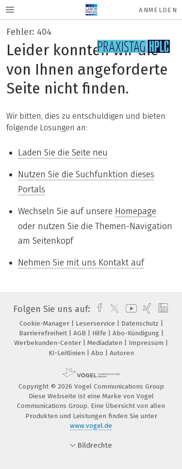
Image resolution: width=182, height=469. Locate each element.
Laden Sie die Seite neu (63, 152)
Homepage (135, 211)
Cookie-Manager (45, 323)
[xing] (145, 309)
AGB (80, 333)
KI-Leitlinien (68, 353)
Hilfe (100, 333)
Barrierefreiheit (44, 333)
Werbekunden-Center (48, 343)
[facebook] (97, 309)
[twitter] (112, 309)
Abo (98, 353)
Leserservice (96, 323)
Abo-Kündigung (137, 333)
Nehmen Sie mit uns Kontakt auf (81, 262)
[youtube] (129, 309)
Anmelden (158, 10)
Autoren (122, 353)
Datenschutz (141, 323)
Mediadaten (105, 343)
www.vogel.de (91, 426)
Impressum (147, 343)
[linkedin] (162, 309)
